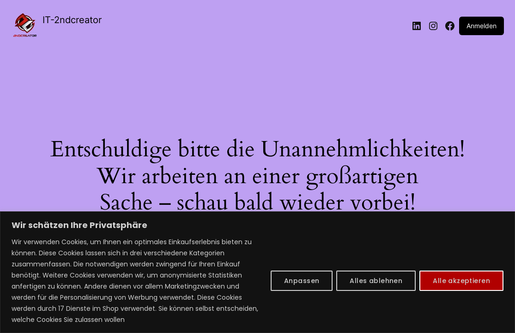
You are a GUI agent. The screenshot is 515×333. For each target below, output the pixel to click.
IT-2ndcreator (72, 19)
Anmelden (482, 26)
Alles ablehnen (376, 280)
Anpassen (301, 280)
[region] (257, 272)
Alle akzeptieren (461, 280)
